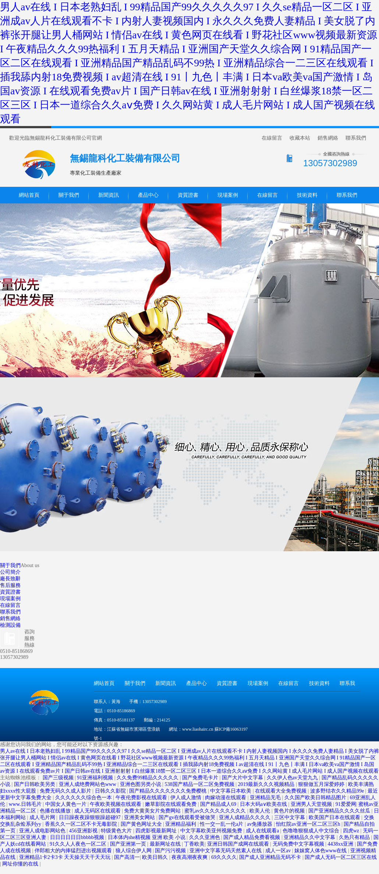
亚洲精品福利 (181, 824)
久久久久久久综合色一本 (84, 797)
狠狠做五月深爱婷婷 (322, 784)
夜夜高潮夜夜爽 (190, 857)
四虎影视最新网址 (156, 830)
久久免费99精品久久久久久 (148, 777)
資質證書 (188, 195)
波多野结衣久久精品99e (337, 791)
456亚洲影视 (84, 830)
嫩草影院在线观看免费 (171, 804)
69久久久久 (224, 857)
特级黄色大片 (117, 830)
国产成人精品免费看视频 (252, 837)
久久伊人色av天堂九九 (293, 777)
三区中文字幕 (290, 817)
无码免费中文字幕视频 (299, 844)
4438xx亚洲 (341, 844)
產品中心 (148, 195)
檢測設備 (10, 625)
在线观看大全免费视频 (281, 791)
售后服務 (10, 585)
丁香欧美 (194, 844)
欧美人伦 (260, 811)
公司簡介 (10, 572)
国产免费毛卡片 (201, 777)
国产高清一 (127, 857)
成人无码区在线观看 (98, 811)
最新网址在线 (166, 844)
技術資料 (307, 195)
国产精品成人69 (219, 804)
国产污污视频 (171, 850)
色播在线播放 (56, 811)
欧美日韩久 (155, 857)
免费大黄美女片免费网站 (153, 811)
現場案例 (227, 195)
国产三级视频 (59, 777)
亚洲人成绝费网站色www (88, 784)
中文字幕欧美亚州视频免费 (212, 830)
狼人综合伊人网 (134, 850)
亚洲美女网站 (140, 817)
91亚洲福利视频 (95, 777)
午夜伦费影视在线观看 (142, 797)
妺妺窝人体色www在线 (321, 850)
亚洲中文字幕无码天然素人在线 (226, 850)
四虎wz (352, 830)
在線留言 (272, 138)
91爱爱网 (346, 804)
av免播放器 (260, 824)
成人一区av (278, 850)
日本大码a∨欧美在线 (264, 804)
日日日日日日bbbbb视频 (78, 837)
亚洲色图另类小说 (141, 784)
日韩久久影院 (111, 791)
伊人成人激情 (186, 797)
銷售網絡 (328, 138)
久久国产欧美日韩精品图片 (316, 797)
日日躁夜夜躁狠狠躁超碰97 (90, 817)
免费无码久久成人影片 (66, 791)
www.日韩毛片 (26, 804)
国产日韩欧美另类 (35, 784)
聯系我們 (356, 138)
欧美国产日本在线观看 (335, 817)
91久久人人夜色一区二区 (79, 844)
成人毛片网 (43, 817)
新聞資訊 (108, 195)
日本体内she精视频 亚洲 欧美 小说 (147, 837)
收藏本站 (300, 138)
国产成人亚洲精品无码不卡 (270, 857)
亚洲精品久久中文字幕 (310, 837)
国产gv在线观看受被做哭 (188, 817)
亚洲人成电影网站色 (43, 830)
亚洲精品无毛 (266, 797)
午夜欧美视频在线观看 (116, 804)
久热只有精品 (355, 837)
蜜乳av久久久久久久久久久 (215, 811)
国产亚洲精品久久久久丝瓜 (340, 811)
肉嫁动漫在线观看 (226, 797)
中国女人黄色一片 (66, 804)
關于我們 (69, 195)
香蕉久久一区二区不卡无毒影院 (81, 824)
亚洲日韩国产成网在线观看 (238, 844)
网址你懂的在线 (21, 864)
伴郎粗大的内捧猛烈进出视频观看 (74, 850)
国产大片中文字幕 (243, 777)
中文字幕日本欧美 (231, 791)
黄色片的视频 (290, 811)
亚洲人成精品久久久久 (245, 817)
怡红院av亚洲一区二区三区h (308, 824)
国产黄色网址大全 (142, 824)
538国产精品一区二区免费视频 (200, 784)
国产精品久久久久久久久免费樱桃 (168, 791)
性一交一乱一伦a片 (222, 824)
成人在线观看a (263, 830)
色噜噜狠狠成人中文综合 (312, 830)
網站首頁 (29, 195)
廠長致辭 (10, 578)
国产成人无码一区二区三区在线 (341, 857)
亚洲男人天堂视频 (312, 804)
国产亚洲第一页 (129, 844)
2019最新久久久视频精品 (267, 784)
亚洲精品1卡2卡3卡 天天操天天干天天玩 (65, 857)
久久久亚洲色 (205, 837)
